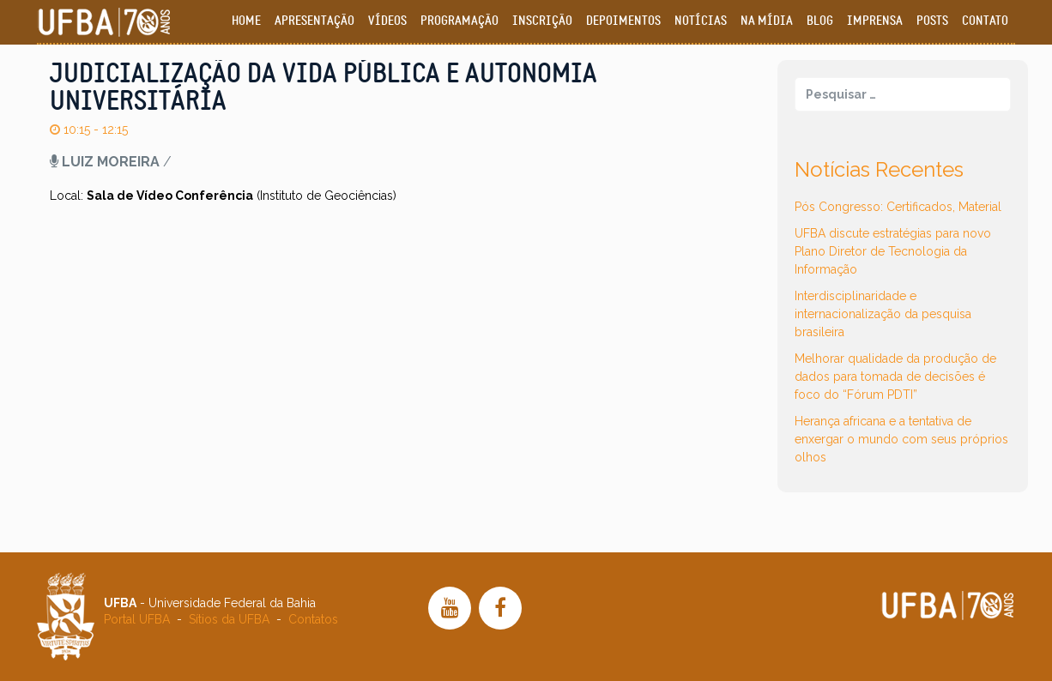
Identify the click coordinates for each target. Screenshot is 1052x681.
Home (246, 21)
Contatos (313, 619)
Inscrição (542, 21)
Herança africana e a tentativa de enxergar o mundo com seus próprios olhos (901, 439)
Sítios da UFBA (229, 619)
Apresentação (314, 21)
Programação (459, 21)
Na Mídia (767, 21)
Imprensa (875, 21)
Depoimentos (623, 21)
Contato (985, 21)
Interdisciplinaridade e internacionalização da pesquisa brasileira (883, 314)
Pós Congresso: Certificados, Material (898, 207)
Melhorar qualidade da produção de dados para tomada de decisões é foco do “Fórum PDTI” (895, 376)
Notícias (700, 21)
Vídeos (387, 21)
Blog (820, 21)
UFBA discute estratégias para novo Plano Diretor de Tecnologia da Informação (893, 251)
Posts (932, 21)
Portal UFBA (137, 619)
